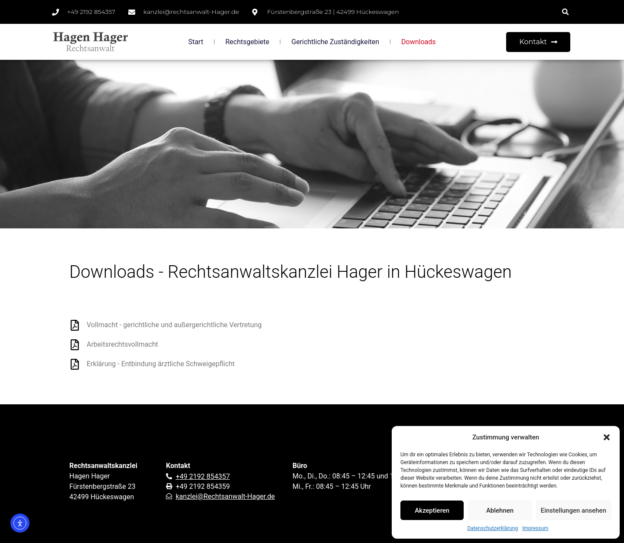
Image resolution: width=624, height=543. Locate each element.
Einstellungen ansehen (573, 510)
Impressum (535, 528)
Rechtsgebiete (247, 42)
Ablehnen (500, 510)
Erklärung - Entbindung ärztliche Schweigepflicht (161, 364)
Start (195, 42)
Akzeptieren (432, 510)
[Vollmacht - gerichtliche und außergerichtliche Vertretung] (74, 325)
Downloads (418, 42)
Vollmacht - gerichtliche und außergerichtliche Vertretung (174, 325)
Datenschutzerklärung (492, 528)
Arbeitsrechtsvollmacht (122, 344)
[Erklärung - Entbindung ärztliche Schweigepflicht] (74, 364)
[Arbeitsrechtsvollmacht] (74, 344)
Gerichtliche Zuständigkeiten (335, 42)
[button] (606, 437)
